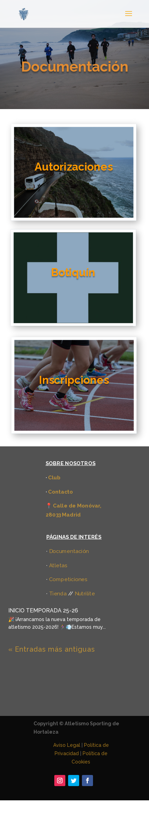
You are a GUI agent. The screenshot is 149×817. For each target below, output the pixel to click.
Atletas (58, 565)
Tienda (58, 593)
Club (54, 477)
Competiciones (68, 579)
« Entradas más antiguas (51, 649)
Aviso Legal (66, 745)
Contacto (60, 491)
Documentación (69, 551)
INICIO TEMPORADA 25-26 (43, 610)
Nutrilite (85, 593)
